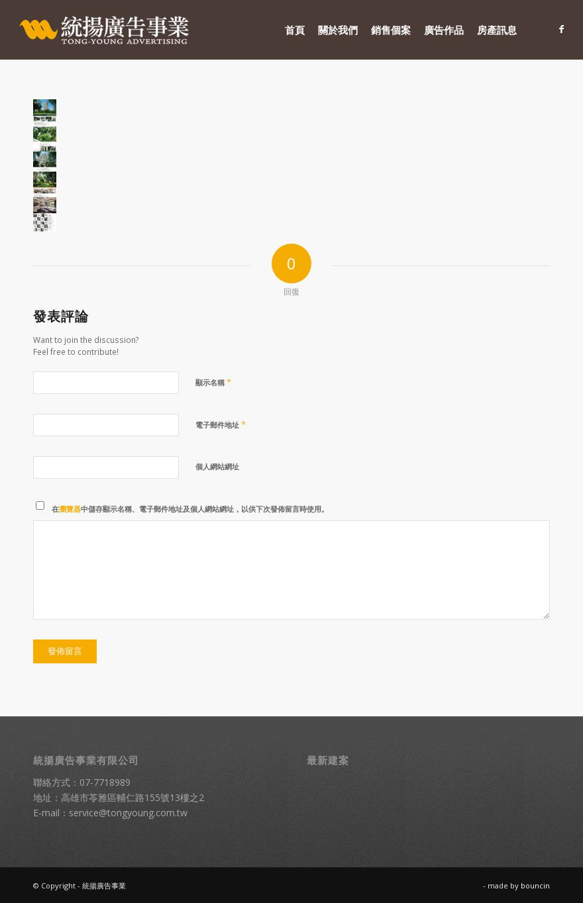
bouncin (535, 885)
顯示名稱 (213, 382)
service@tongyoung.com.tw (128, 812)
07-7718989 (105, 782)
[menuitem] (294, 30)
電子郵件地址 (220, 424)
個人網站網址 (217, 466)
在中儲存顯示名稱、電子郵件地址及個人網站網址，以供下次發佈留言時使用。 (190, 509)
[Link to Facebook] (561, 29)
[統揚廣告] (104, 30)
